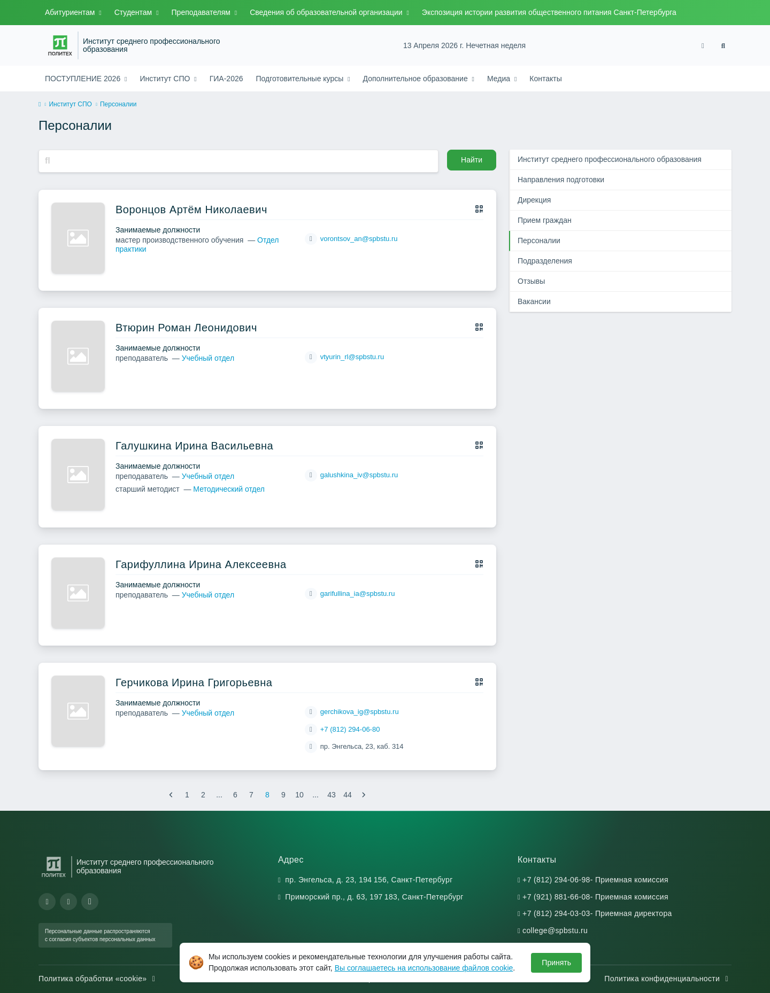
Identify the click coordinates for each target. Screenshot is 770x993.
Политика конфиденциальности (668, 978)
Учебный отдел (208, 358)
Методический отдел (229, 489)
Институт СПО (166, 78)
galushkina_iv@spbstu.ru (359, 475)
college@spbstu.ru (555, 930)
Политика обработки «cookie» (98, 978)
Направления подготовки (561, 179)
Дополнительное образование (416, 78)
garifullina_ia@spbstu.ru (357, 593)
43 (331, 794)
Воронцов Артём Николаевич (191, 209)
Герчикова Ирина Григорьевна (194, 682)
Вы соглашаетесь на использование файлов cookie (424, 968)
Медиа (499, 78)
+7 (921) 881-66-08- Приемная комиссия (595, 897)
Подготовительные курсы (301, 78)
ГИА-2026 (226, 78)
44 (347, 794)
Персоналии (539, 240)
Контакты (545, 78)
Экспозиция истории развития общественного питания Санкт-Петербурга (549, 12)
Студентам (134, 12)
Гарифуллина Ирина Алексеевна (201, 564)
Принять (556, 962)
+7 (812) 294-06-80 (350, 729)
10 (299, 794)
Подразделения (545, 261)
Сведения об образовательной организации (327, 12)
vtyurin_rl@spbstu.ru (352, 357)
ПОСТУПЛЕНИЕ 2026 (83, 78)
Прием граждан (545, 220)
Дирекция (534, 200)
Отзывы (531, 281)
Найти (471, 160)
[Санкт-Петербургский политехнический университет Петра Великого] (60, 45)
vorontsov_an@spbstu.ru (359, 239)
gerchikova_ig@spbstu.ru (359, 712)
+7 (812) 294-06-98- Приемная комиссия (595, 879)
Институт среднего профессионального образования (151, 45)
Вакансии (534, 301)
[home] (39, 104)
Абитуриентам (71, 12)
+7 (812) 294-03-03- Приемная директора (597, 913)
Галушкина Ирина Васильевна (194, 446)
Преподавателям (202, 12)
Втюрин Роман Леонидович (186, 327)
